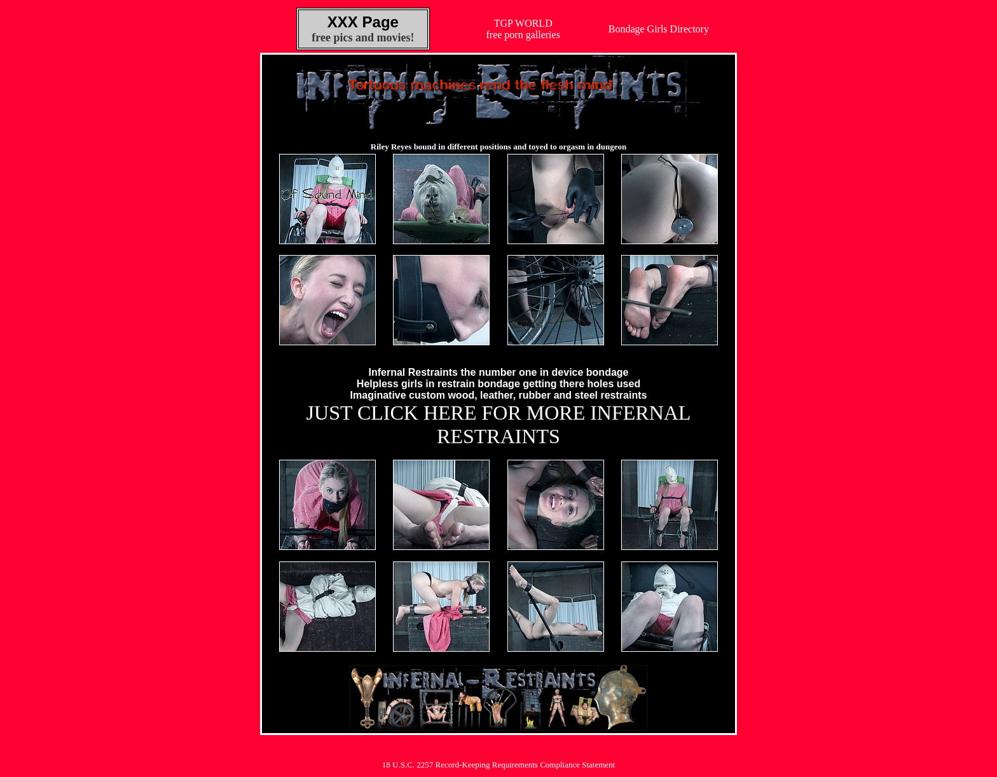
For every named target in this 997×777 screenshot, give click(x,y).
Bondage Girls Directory (659, 29)
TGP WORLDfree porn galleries (523, 29)
